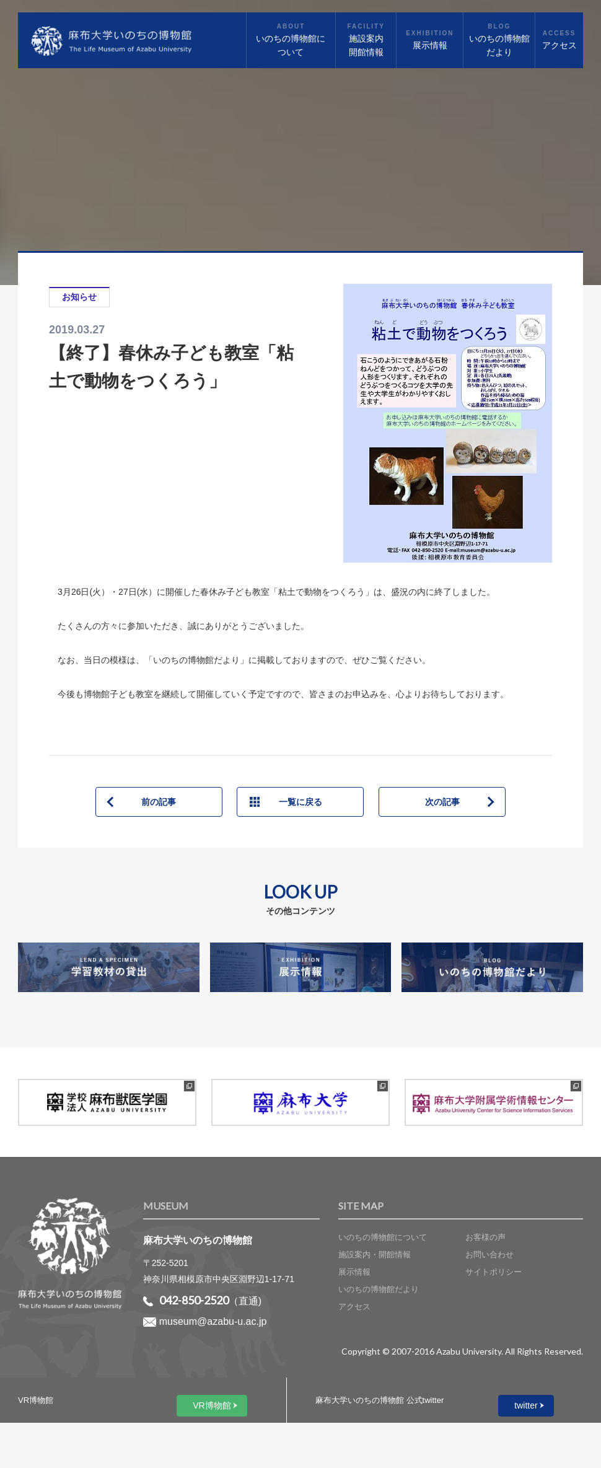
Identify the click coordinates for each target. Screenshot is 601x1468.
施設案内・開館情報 (374, 1254)
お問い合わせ (489, 1254)
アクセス (354, 1306)
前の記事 (158, 802)
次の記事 (442, 802)
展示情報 (354, 1272)
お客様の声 (485, 1237)
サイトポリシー (493, 1272)
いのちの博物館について (382, 1237)
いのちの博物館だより (378, 1289)
